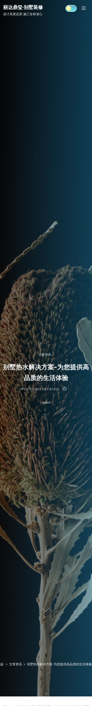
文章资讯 (44, 354)
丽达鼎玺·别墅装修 (23, 7)
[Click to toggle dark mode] (71, 8)
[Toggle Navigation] (83, 8)
